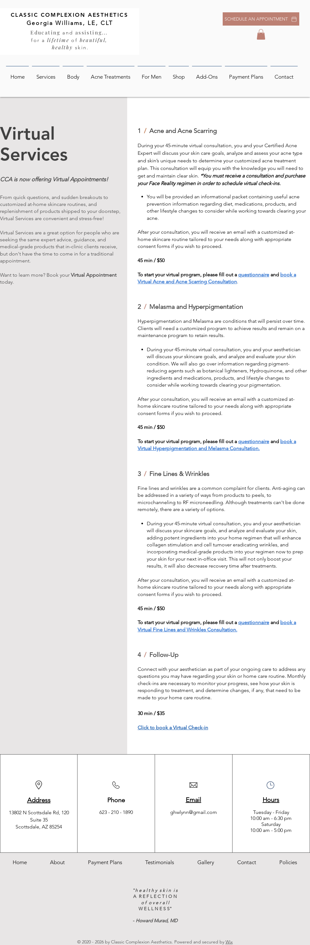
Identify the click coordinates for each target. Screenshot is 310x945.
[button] (261, 34)
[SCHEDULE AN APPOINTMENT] (261, 19)
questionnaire (253, 441)
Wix (229, 942)
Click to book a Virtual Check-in (173, 728)
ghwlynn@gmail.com (193, 812)
